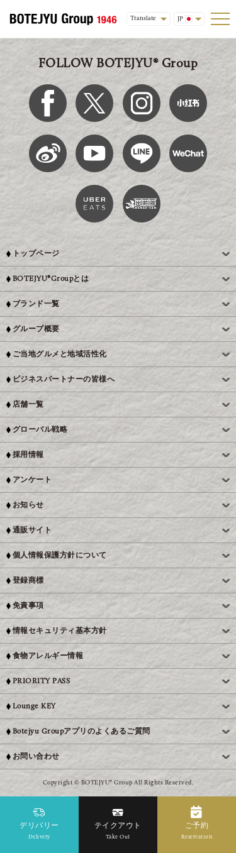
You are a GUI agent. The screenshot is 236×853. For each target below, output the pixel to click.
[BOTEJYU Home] (63, 19)
